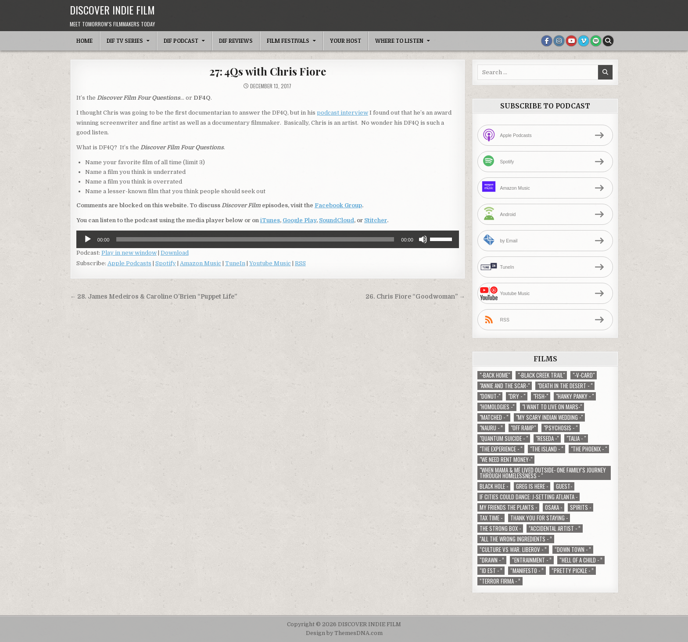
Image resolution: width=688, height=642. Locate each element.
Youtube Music (270, 263)
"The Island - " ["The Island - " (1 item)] (546, 449)
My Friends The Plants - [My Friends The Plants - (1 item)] (508, 507)
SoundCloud (336, 220)
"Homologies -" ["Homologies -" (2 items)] (497, 407)
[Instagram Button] (559, 41)
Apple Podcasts (129, 263)
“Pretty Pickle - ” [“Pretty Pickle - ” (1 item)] (573, 570)
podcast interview (342, 112)
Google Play (299, 220)
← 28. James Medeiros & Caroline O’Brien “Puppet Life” (153, 296)
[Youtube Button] (571, 41)
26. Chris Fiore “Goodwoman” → (415, 296)
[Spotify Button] (596, 41)
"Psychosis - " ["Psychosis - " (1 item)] (560, 428)
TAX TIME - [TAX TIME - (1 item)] (491, 518)
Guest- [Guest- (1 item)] (564, 486)
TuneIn (235, 263)
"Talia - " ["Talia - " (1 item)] (576, 438)
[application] (267, 239)
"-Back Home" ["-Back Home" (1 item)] (495, 375)
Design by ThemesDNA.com (344, 633)
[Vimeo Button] (583, 41)
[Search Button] (608, 41)
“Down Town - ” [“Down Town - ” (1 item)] (573, 549)
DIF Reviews (236, 40)
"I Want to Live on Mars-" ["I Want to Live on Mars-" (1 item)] (552, 407)
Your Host (345, 40)
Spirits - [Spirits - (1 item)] (580, 507)
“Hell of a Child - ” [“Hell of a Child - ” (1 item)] (580, 560)
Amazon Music (200, 263)
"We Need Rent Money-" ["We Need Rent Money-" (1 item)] (506, 459)
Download (175, 252)
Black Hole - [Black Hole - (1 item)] (494, 486)
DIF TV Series (125, 40)
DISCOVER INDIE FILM (112, 10)
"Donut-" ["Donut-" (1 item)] (490, 396)
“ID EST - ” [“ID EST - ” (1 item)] (491, 570)
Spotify (165, 263)
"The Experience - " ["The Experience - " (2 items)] (501, 449)
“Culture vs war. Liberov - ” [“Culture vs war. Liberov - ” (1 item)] (513, 549)
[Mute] (423, 239)
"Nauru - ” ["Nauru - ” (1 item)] (491, 428)
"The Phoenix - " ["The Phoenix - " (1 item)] (589, 449)
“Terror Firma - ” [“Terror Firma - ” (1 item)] (500, 581)
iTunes (270, 220)
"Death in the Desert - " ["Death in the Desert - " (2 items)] (565, 386)
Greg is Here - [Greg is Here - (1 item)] (532, 486)
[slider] (255, 239)
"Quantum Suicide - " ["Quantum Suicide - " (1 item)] (504, 438)
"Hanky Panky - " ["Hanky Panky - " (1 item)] (575, 396)
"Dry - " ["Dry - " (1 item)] (516, 396)
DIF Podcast (181, 40)
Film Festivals (288, 40)
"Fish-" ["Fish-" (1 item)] (540, 396)
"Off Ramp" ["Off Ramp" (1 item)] (523, 428)
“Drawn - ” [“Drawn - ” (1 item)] (492, 560)
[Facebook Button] (546, 41)
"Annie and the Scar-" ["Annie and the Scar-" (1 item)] (505, 386)
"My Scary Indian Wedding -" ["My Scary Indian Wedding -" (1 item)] (549, 417)
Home (84, 40)
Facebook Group (338, 205)
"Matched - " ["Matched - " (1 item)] (494, 417)
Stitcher (375, 220)
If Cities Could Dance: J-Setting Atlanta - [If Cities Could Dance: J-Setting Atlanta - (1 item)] (528, 497)
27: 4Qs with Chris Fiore (267, 71)
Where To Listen (399, 40)
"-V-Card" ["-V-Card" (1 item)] (584, 375)
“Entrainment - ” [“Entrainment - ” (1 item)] (532, 560)
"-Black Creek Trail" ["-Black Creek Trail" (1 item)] (541, 375)
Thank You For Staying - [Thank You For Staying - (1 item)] (539, 518)
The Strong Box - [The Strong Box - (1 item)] (500, 528)
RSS (300, 263)
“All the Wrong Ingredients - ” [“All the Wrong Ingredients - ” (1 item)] (516, 539)
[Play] (87, 239)
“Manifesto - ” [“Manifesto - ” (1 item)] (527, 570)
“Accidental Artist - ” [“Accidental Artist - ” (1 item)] (554, 528)
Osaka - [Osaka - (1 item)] (553, 507)
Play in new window (129, 252)
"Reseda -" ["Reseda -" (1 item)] (547, 438)
